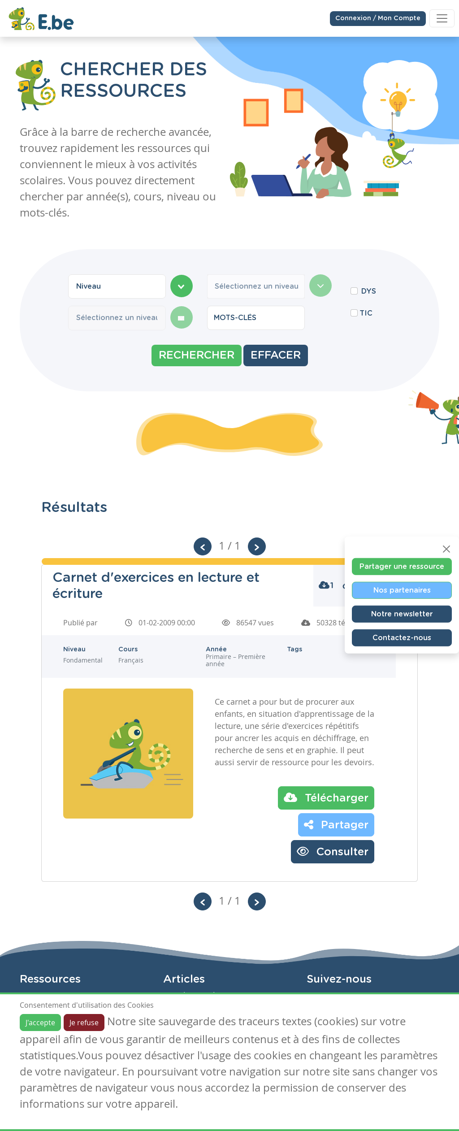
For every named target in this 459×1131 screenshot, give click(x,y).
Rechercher (196, 355)
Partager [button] (336, 824)
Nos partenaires (402, 590)
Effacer (276, 355)
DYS (368, 291)
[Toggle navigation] (442, 18)
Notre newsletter (402, 613)
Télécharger (326, 797)
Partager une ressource (401, 566)
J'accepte (40, 1022)
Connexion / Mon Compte (377, 18)
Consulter (332, 851)
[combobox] (117, 286)
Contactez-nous (401, 637)
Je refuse (84, 1022)
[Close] (446, 548)
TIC (365, 313)
